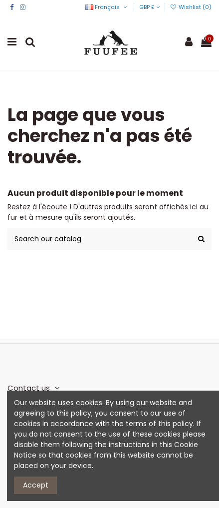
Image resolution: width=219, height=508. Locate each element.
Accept (35, 485)
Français (106, 7)
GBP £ (149, 7)
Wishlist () (191, 7)
